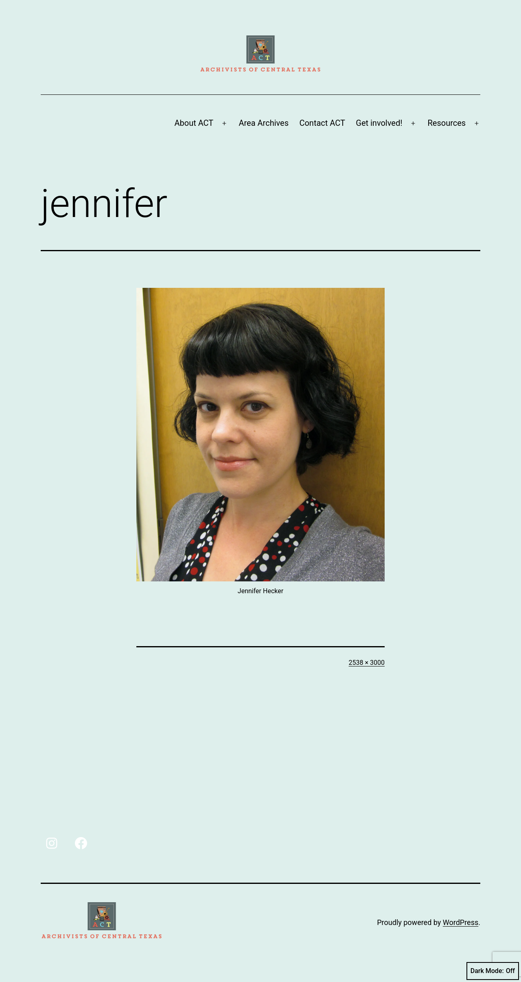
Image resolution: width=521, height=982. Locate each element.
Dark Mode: (493, 971)
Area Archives (264, 123)
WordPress (460, 922)
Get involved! (379, 123)
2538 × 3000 (367, 662)
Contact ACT (322, 123)
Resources (447, 123)
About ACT (193, 123)
